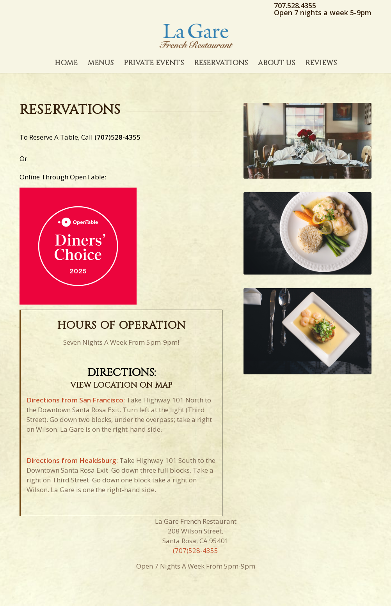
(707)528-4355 (117, 137)
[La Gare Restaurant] (195, 35)
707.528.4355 (295, 5)
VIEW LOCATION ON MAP (121, 385)
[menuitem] (66, 63)
